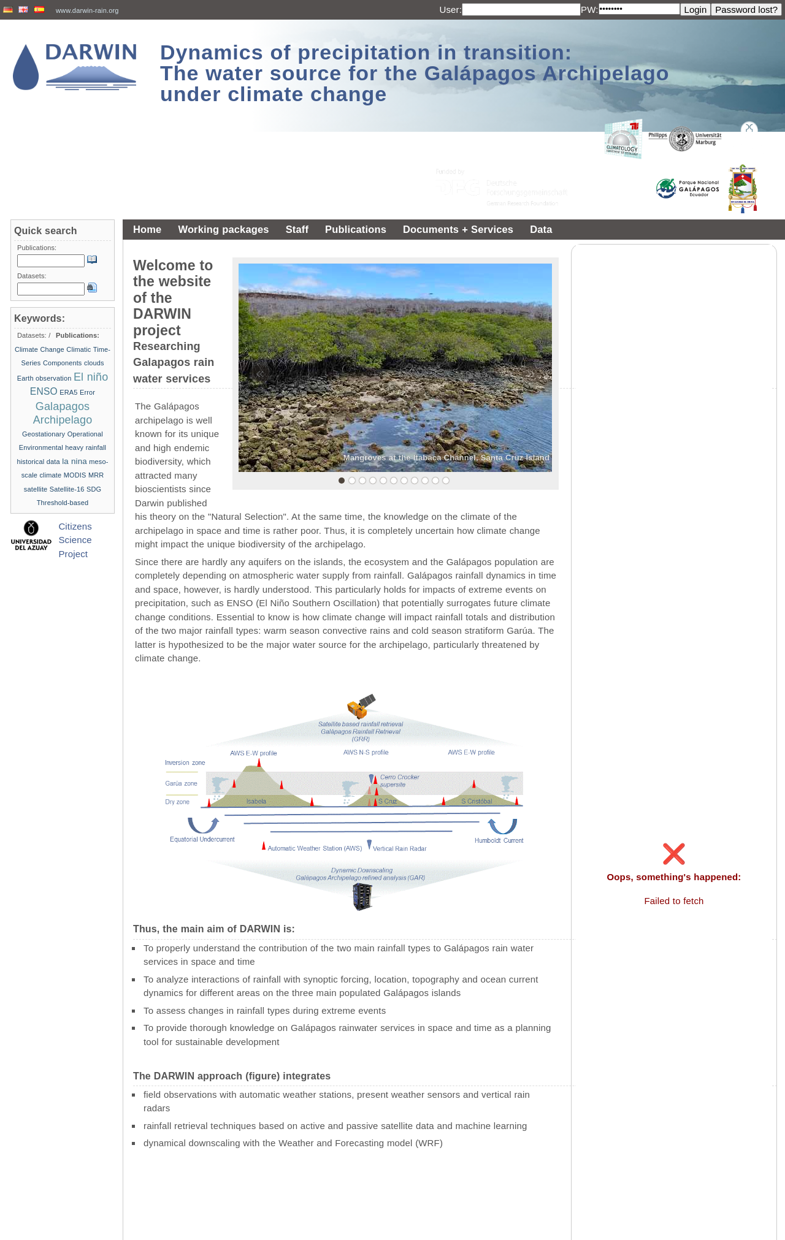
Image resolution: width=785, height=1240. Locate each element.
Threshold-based (62, 502)
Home (147, 229)
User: (450, 9)
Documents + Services (458, 229)
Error (87, 392)
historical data (38, 461)
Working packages (223, 229)
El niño (91, 377)
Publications (355, 229)
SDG (93, 489)
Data (541, 229)
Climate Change (39, 349)
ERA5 (68, 392)
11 (446, 480)
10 (435, 480)
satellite (36, 489)
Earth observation (44, 378)
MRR (96, 475)
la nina (74, 461)
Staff (297, 229)
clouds (94, 363)
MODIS (75, 475)
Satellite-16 (67, 489)
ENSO (44, 391)
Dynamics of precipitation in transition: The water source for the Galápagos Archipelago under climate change (415, 72)
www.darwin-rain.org (87, 10)
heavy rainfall (85, 447)
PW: (590, 9)
